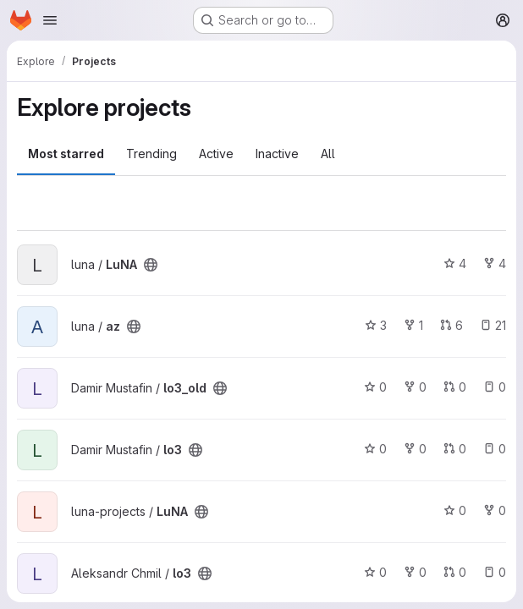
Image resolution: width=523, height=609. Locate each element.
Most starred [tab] (66, 153)
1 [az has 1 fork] (413, 325)
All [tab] (328, 153)
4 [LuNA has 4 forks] (494, 263)
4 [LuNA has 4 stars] (454, 263)
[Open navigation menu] (49, 20)
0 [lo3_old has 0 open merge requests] (454, 387)
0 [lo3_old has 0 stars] (375, 387)
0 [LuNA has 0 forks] (494, 510)
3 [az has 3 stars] (376, 325)
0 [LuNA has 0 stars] (454, 510)
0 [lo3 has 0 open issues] (494, 449)
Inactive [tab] (277, 153)
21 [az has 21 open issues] (493, 325)
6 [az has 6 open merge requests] (451, 325)
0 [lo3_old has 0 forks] (415, 387)
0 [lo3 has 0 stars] (375, 449)
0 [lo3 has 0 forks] (415, 449)
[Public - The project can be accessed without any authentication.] (150, 265)
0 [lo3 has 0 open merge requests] (454, 449)
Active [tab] (216, 153)
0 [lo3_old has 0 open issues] (494, 387)
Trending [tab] (151, 153)
